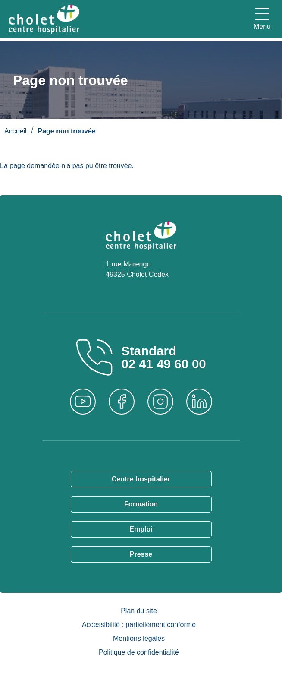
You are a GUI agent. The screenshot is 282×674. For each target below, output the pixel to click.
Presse (141, 554)
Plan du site (139, 610)
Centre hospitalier (141, 479)
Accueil (15, 131)
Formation (141, 504)
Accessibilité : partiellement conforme (139, 624)
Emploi (140, 529)
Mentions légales (139, 638)
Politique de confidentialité (139, 652)
